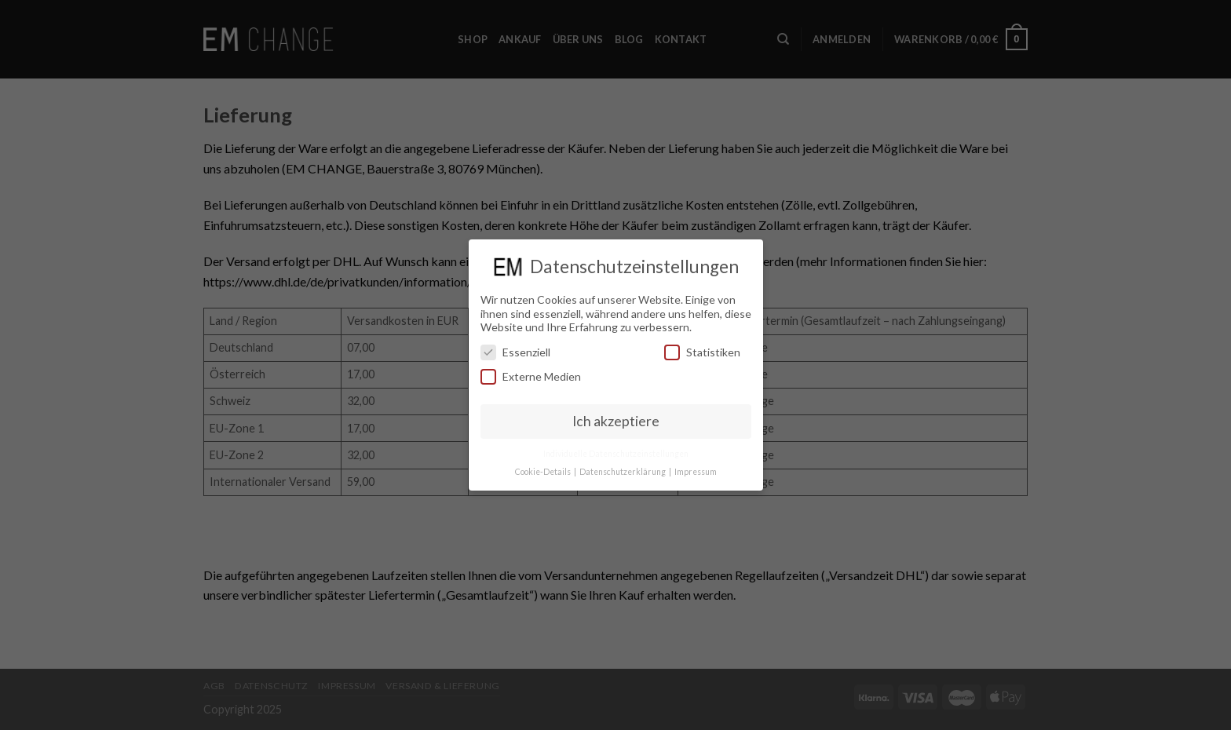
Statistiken (702, 352)
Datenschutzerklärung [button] (623, 471)
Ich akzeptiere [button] (615, 421)
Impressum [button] (695, 471)
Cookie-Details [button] (543, 471)
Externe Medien (530, 376)
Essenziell (515, 352)
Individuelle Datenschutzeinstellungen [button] (616, 453)
